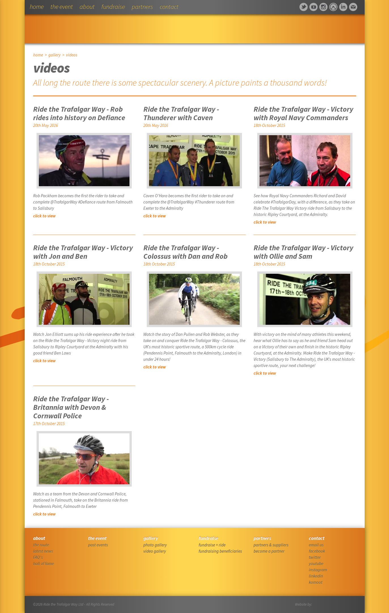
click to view (44, 216)
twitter (315, 557)
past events (98, 545)
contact (169, 6)
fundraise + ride (212, 545)
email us (316, 545)
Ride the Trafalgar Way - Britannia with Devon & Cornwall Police (71, 407)
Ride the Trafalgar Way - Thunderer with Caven (181, 113)
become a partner (269, 551)
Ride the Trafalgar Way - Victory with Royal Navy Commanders (303, 113)
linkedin (316, 576)
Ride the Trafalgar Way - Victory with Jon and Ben (83, 252)
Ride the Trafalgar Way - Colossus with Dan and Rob (185, 252)
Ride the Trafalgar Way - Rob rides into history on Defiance (79, 113)
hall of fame (43, 563)
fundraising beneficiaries (220, 551)
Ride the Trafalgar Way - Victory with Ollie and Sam (303, 252)
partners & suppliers (271, 545)
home (37, 6)
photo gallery (155, 545)
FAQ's (38, 557)
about (87, 6)
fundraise (113, 6)
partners (142, 6)
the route (41, 545)
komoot (315, 582)
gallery (54, 55)
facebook (317, 551)
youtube (316, 563)
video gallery (154, 551)
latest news (43, 551)
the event (61, 6)
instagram (318, 569)
